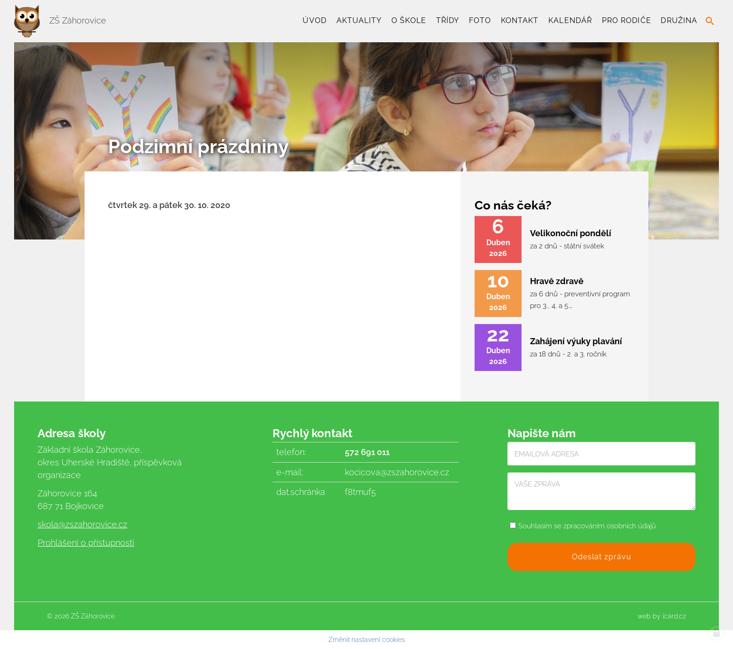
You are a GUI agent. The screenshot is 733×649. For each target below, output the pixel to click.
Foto (480, 20)
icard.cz (674, 616)
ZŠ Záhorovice (60, 20)
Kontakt (520, 20)
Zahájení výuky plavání (576, 341)
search (710, 21)
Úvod (314, 20)
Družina (679, 20)
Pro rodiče (626, 20)
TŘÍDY (447, 20)
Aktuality (359, 20)
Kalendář (570, 20)
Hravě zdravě (557, 281)
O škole (408, 20)
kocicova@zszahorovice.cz (397, 472)
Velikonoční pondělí (570, 233)
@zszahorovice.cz (92, 524)
